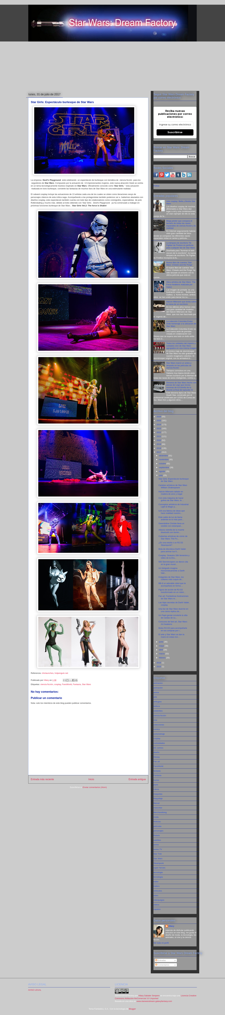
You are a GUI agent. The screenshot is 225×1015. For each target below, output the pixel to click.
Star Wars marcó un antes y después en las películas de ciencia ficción (178, 365)
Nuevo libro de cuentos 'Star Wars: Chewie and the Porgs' (179, 263)
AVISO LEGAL (34, 990)
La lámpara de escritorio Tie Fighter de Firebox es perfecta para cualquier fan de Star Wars (180, 245)
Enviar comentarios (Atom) (95, 787)
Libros (156, 789)
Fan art (156, 761)
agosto (162, 471)
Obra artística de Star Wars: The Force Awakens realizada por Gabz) (180, 284)
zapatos (157, 909)
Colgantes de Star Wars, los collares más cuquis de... (171, 578)
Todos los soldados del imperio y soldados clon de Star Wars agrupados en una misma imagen (181, 345)
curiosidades (159, 743)
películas (157, 826)
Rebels (156, 835)
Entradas (160, 960)
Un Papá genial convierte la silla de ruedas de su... (172, 616)
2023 (159, 428)
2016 (159, 662)
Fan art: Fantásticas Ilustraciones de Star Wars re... (173, 597)
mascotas (157, 808)
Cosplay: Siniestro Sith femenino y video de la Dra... (173, 556)
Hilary (171, 926)
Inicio (91, 779)
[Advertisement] (112, 65)
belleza (156, 706)
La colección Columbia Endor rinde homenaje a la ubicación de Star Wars (181, 323)
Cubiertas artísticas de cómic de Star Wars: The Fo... (172, 537)
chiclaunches (47, 673)
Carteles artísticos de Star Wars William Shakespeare (172, 486)
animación (158, 688)
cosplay (57, 684)
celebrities (158, 711)
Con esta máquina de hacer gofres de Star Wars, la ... (171, 499)
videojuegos (158, 900)
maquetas (157, 794)
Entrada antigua (137, 779)
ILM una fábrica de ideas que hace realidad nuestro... (171, 512)
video (155, 895)
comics (156, 729)
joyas (155, 784)
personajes (158, 831)
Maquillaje (158, 798)
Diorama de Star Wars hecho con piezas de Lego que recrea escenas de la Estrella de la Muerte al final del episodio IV (181, 386)
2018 (159, 448)
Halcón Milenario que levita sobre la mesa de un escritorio (181, 302)
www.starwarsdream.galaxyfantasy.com (154, 1001)
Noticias (157, 821)
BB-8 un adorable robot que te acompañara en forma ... (172, 584)
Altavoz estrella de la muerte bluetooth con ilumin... (171, 531)
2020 (159, 440)
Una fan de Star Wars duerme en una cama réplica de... (173, 610)
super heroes (159, 868)
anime (156, 692)
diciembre (163, 455)
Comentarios (162, 965)
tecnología (158, 877)
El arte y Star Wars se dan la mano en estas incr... (171, 635)
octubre (162, 463)
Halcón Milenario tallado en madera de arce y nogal (170, 492)
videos (156, 905)
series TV (157, 849)
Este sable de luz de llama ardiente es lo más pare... (171, 518)
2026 (159, 416)
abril (161, 650)
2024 (159, 424)
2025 (159, 420)
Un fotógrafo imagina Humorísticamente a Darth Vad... (171, 570)
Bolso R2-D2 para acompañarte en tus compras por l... (172, 629)
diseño (156, 752)
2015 (159, 666)
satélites (157, 840)
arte (155, 697)
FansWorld (67, 684)
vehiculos (157, 891)
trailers (156, 886)
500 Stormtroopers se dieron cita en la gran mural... (173, 563)
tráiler (156, 881)
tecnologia (158, 872)
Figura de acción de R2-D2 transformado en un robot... (171, 591)
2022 (159, 432)
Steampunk (158, 863)
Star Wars (86, 684)
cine (155, 720)
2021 (159, 436)
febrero (162, 657)
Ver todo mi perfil (161, 943)
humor (156, 780)
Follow (156, 186)
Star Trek (157, 854)
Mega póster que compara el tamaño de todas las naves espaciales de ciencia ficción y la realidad (181, 224)
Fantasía (77, 684)
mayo (162, 646)
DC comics (158, 748)
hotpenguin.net (61, 673)
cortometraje (159, 734)
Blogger (132, 1009)
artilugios (157, 701)
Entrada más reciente (42, 779)
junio (161, 642)
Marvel (156, 803)
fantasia (157, 771)
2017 (159, 452)
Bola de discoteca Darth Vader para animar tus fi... (172, 550)
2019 (159, 444)
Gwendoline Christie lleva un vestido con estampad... (171, 524)
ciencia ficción (46, 684)
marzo (162, 653)
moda (156, 817)
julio (161, 475)
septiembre (164, 467)
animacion (158, 683)
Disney (156, 757)
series (156, 844)
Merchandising (160, 812)
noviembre (164, 459)
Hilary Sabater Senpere (149, 995)
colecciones (158, 725)
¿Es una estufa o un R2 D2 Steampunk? (170, 543)
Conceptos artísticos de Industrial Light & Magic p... (173, 505)
